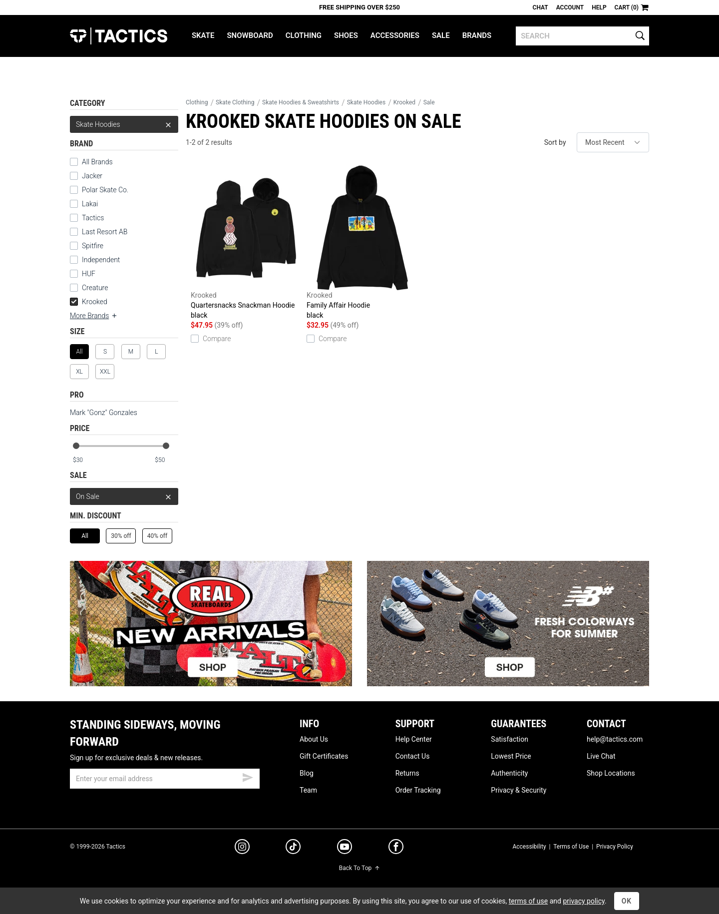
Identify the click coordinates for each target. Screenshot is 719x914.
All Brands (91, 162)
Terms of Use (571, 846)
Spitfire (86, 246)
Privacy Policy (614, 846)
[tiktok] (293, 848)
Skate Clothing (235, 102)
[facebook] (395, 848)
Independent (95, 260)
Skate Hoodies (124, 124)
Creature (89, 288)
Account (570, 7)
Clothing (304, 35)
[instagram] (242, 848)
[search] (582, 35)
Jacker (86, 176)
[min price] (84, 460)
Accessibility (529, 846)
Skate (203, 35)
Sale (441, 35)
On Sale (124, 496)
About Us (314, 739)
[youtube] (344, 848)
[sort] (613, 142)
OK (627, 901)
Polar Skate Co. (99, 190)
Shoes (346, 35)
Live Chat (601, 756)
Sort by (555, 142)
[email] (165, 779)
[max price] (166, 460)
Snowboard (250, 35)
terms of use (528, 901)
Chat (540, 7)
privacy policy (584, 901)
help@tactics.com (615, 739)
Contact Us (412, 756)
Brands (477, 35)
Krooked (88, 302)
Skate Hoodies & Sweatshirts (300, 102)
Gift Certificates (324, 756)
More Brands (94, 316)
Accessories (394, 35)
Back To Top (359, 868)
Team (308, 790)
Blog (307, 773)
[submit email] (248, 776)
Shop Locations (611, 773)
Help (599, 7)
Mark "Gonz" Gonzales (103, 413)
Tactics (118, 36)
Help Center (413, 739)
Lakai (84, 204)
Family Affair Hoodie (362, 242)
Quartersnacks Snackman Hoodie (246, 242)
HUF (82, 274)
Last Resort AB (98, 232)
